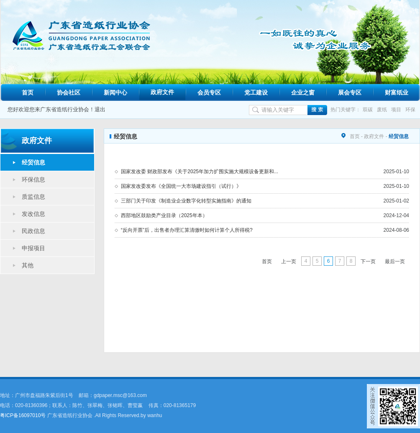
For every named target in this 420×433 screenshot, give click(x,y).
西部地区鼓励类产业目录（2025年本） (164, 215)
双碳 (368, 110)
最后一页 (395, 261)
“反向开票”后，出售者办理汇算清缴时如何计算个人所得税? (187, 230)
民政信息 (33, 231)
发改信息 (33, 213)
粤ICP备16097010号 (23, 415)
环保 (410, 110)
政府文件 (162, 92)
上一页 (288, 261)
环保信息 (33, 179)
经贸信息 (33, 162)
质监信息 (33, 196)
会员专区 (209, 92)
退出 (100, 109)
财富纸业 (396, 92)
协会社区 (68, 92)
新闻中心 (115, 92)
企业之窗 (303, 92)
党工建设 (256, 92)
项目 (396, 110)
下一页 (368, 261)
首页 (27, 92)
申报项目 (33, 248)
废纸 (382, 110)
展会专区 (349, 92)
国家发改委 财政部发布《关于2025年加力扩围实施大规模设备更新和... (199, 171)
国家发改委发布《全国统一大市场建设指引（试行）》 (181, 186)
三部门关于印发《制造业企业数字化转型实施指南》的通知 (186, 201)
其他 (27, 265)
